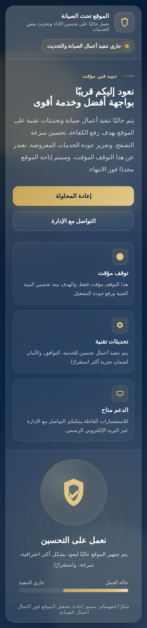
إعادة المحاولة (73, 196)
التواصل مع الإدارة (73, 221)
